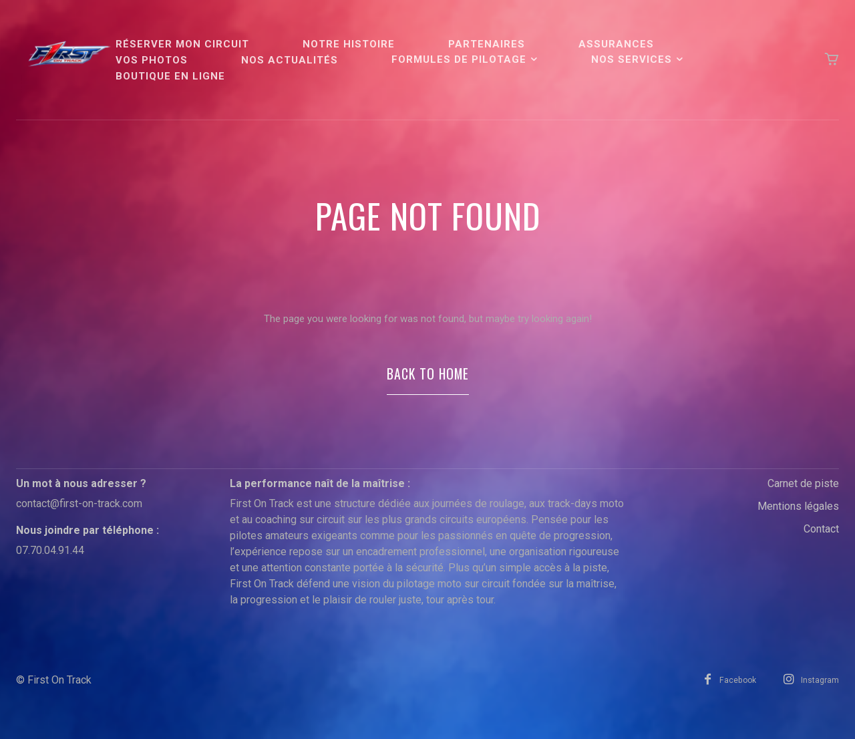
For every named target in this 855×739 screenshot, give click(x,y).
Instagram (819, 692)
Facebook (731, 692)
